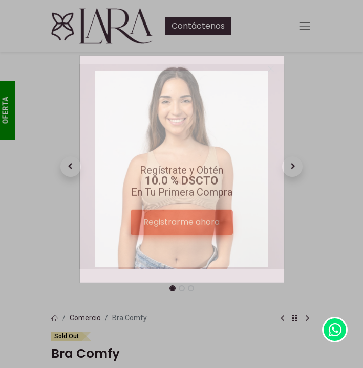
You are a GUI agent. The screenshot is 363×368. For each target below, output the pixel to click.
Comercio (85, 318)
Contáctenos (198, 26)
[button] (71, 166)
